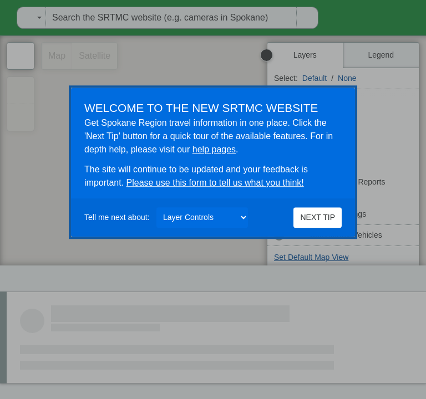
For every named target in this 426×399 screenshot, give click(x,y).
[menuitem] (3, 17)
